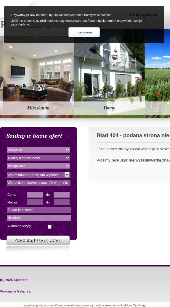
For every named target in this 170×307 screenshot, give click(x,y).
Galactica (24, 291)
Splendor (21, 280)
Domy (109, 107)
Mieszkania (38, 107)
